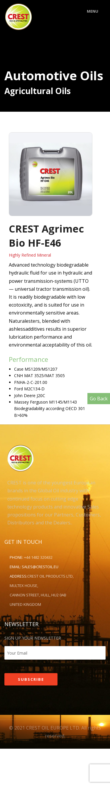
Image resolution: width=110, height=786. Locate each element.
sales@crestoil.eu (40, 566)
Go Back (99, 398)
